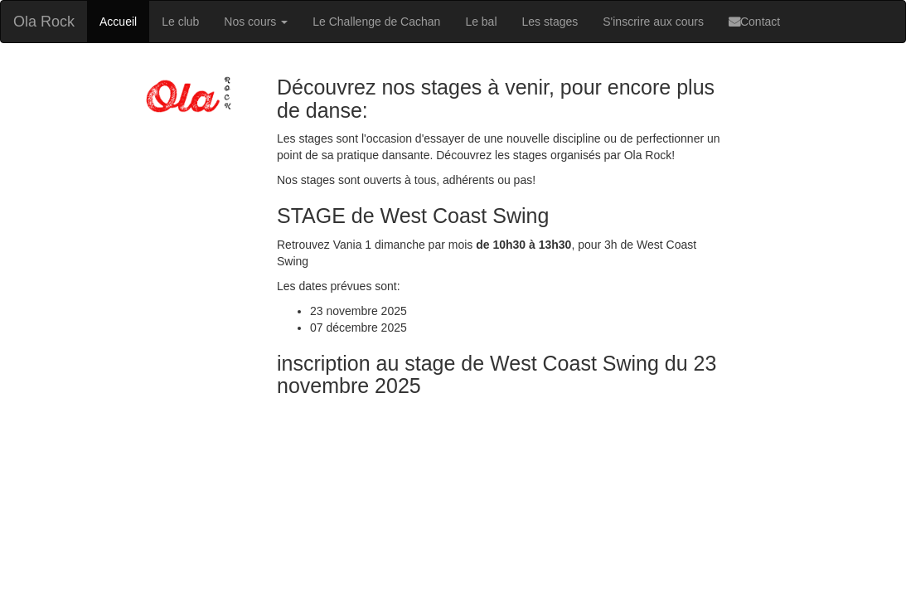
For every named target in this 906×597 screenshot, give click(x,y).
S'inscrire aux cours (653, 21)
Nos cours (256, 21)
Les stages (550, 21)
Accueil (118, 21)
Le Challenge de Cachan (376, 21)
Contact (754, 21)
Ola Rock (44, 21)
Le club (180, 21)
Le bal (481, 21)
